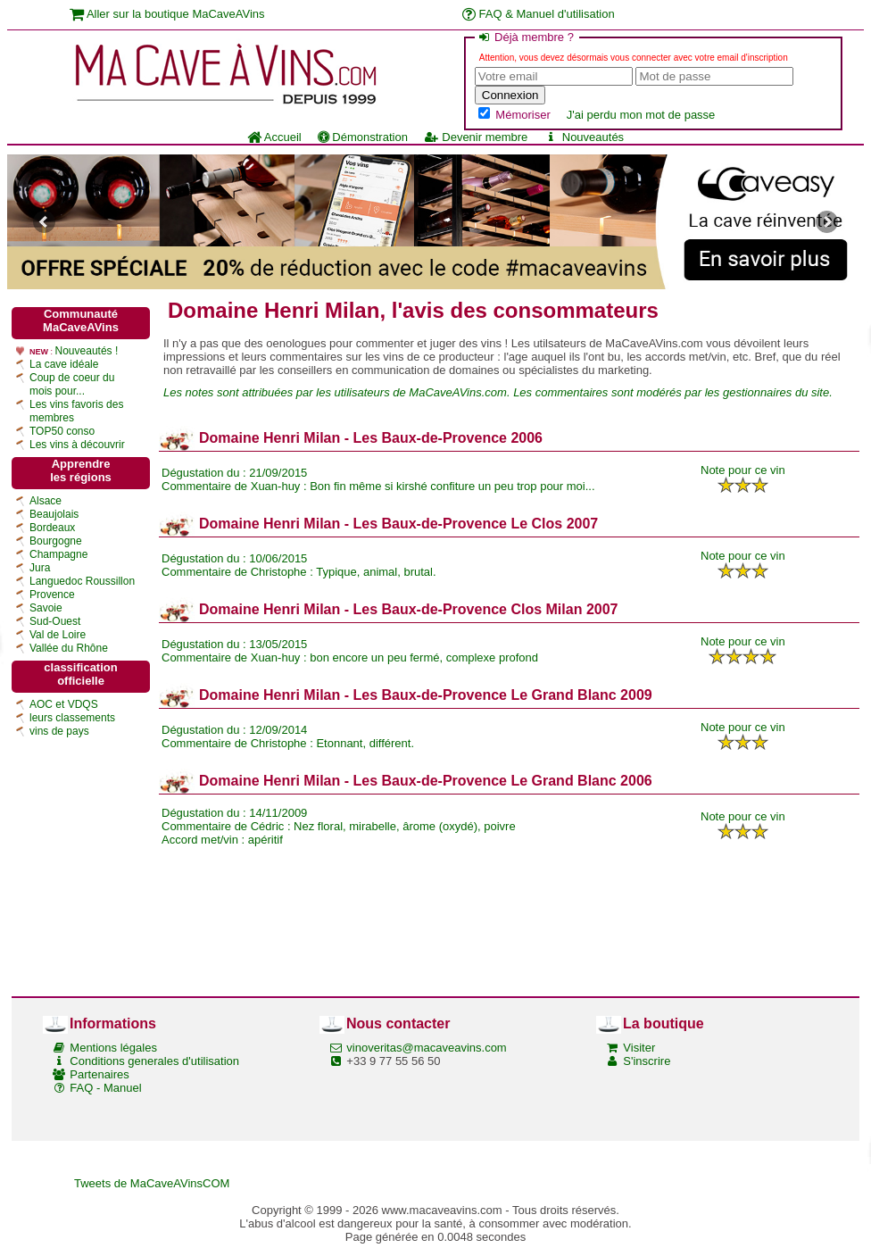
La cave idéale (63, 364)
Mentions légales (113, 1047)
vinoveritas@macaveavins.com (426, 1047)
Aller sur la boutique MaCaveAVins (167, 14)
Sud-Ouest (54, 621)
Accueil (274, 137)
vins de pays (59, 731)
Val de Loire (57, 634)
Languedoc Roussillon (82, 581)
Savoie (45, 608)
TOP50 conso (62, 431)
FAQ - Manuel (105, 1087)
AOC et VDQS (63, 704)
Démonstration (363, 137)
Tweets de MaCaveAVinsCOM (151, 1183)
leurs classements (72, 717)
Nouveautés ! (87, 351)
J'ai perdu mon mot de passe (641, 114)
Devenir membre (475, 137)
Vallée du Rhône (68, 648)
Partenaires (99, 1074)
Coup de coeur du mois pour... (71, 384)
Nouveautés (583, 137)
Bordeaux (52, 527)
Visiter (639, 1047)
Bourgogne (55, 541)
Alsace (45, 501)
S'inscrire (646, 1061)
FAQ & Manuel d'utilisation (538, 14)
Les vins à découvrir (77, 444)
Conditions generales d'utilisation (154, 1061)
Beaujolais (54, 514)
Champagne (58, 554)
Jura (39, 568)
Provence (52, 594)
